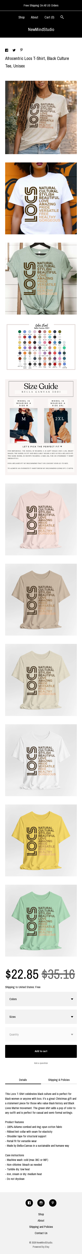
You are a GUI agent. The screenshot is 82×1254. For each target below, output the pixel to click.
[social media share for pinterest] (21, 50)
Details (23, 1080)
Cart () (49, 17)
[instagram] (41, 1203)
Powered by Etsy (41, 1246)
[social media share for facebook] (7, 51)
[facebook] (29, 1203)
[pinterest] (52, 1203)
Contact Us (41, 1233)
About (34, 17)
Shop (21, 17)
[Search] (62, 17)
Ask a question (41, 1063)
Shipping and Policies (41, 1227)
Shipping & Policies (59, 1080)
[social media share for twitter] (14, 51)
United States (26, 987)
